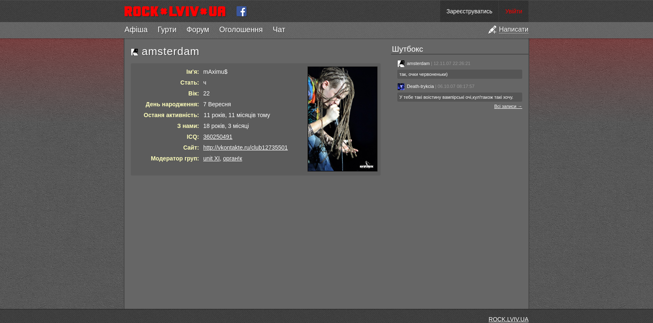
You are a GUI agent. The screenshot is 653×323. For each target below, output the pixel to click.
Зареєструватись (469, 11)
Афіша (136, 29)
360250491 (217, 136)
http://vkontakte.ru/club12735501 (245, 147)
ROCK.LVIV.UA (508, 319)
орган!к (232, 158)
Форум (198, 29)
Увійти (513, 11)
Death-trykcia (415, 86)
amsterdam (413, 63)
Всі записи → (508, 106)
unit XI (211, 158)
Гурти (166, 29)
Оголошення (241, 29)
